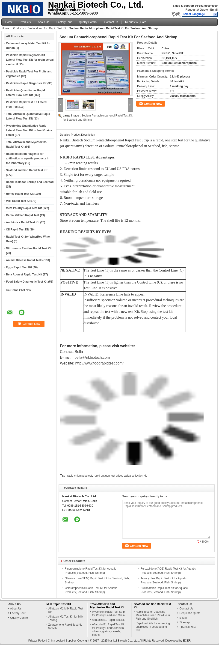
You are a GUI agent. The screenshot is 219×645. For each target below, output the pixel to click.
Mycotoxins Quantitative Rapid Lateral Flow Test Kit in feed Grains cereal (29, 130)
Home (9, 22)
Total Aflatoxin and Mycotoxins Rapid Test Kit (107, 606)
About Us (43, 22)
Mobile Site (187, 627)
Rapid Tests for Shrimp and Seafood (29, 182)
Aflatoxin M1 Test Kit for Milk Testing (65, 618)
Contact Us (111, 22)
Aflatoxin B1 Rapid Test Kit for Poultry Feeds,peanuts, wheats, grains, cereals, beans (108, 629)
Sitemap (184, 622)
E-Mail (183, 617)
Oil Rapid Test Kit (17, 229)
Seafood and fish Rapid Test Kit (46, 28)
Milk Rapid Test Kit (18, 201)
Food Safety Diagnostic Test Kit (26, 281)
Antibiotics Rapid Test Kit (22, 222)
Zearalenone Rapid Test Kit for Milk (65, 626)
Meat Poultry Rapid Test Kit (24, 208)
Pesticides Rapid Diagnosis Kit (26, 83)
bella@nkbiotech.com (92, 357)
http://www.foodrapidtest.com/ (99, 363)
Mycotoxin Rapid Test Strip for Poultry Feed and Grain (108, 613)
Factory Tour (64, 22)
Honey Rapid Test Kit (20, 193)
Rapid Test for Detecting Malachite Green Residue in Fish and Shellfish (153, 615)
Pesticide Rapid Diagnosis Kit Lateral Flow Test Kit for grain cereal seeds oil (30, 60)
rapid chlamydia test (79, 475)
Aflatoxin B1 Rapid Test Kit (108, 619)
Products (25, 22)
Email (214, 9)
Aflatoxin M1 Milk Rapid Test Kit (65, 610)
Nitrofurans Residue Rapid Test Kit (29, 248)
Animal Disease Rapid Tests (24, 260)
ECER (187, 640)
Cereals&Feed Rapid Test (22, 215)
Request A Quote (197, 9)
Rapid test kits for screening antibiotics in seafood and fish (153, 627)
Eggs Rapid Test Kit (19, 267)
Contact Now (153, 103)
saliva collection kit (135, 475)
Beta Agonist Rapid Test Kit (24, 274)
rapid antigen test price (108, 475)
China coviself (56, 640)
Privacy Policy (37, 640)
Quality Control (88, 22)
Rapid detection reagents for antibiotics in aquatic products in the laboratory (27, 158)
